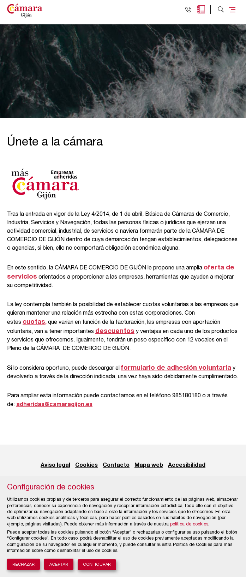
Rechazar (23, 564)
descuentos (114, 331)
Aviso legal (55, 465)
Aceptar (58, 564)
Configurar (97, 565)
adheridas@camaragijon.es (54, 404)
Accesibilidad (186, 465)
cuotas (34, 322)
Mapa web (148, 465)
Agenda (201, 9)
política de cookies (189, 524)
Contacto (116, 465)
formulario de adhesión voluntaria (176, 368)
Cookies (86, 465)
